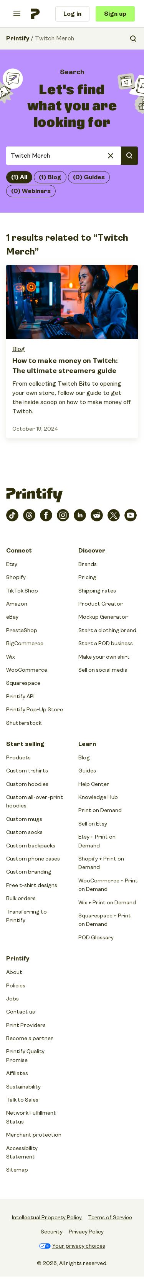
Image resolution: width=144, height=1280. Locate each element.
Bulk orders (21, 898)
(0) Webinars (31, 191)
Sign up (115, 13)
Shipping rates (97, 591)
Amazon (16, 604)
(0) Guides (89, 177)
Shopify (16, 577)
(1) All (19, 177)
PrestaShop (21, 630)
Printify (17, 38)
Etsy (11, 564)
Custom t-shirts (27, 770)
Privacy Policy (86, 1231)
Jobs (12, 998)
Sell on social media (102, 670)
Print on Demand (100, 810)
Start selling (25, 744)
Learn (87, 744)
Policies (15, 985)
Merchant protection (33, 1135)
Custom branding (28, 872)
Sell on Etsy (92, 824)
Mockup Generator (103, 617)
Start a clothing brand (107, 630)
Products (18, 757)
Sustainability (23, 1087)
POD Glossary (96, 937)
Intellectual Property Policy (47, 1217)
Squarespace (23, 683)
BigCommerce (24, 643)
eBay (12, 617)
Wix (10, 657)
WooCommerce (26, 670)
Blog (18, 349)
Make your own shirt (104, 657)
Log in (72, 13)
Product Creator (100, 604)
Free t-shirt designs (31, 885)
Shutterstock (23, 723)
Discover (92, 550)
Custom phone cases (33, 859)
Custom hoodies (27, 784)
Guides (87, 770)
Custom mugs (24, 819)
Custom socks (24, 832)
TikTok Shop (22, 591)
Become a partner (29, 1038)
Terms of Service (110, 1217)
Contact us (20, 1012)
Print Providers (26, 1025)
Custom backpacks (30, 845)
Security (52, 1231)
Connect (19, 550)
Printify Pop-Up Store (34, 709)
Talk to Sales (22, 1100)
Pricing (87, 577)
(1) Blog (50, 177)
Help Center (93, 784)
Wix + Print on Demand (107, 902)
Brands (87, 564)
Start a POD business (105, 643)
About (14, 972)
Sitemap (17, 1170)
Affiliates (17, 1073)
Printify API (20, 696)
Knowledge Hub (98, 797)
